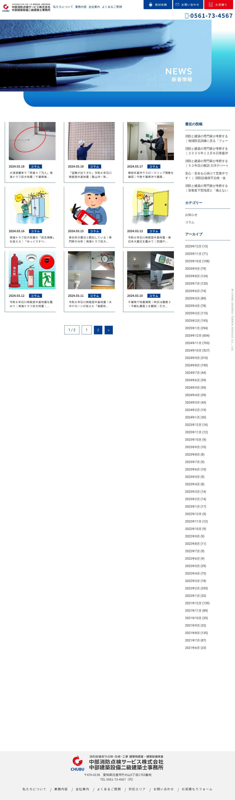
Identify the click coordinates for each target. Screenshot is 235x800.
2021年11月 (193, 610)
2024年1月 (192, 417)
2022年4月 (192, 573)
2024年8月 (192, 365)
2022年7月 (192, 551)
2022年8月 (192, 544)
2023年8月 (192, 454)
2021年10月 (193, 618)
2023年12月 (193, 425)
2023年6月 (192, 469)
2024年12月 (193, 335)
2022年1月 (192, 596)
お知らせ (191, 215)
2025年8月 (192, 276)
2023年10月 (193, 439)
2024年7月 (192, 373)
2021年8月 (192, 633)
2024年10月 (193, 350)
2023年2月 (192, 499)
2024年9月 (192, 358)
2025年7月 (192, 283)
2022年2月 (192, 588)
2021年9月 (192, 625)
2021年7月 (192, 640)
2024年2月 (192, 410)
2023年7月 (192, 462)
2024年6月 (192, 380)
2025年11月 (193, 254)
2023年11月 (193, 432)
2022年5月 (192, 566)
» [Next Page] (109, 331)
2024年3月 (192, 402)
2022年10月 (193, 529)
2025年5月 (192, 298)
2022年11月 (193, 521)
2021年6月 (192, 648)
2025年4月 (192, 306)
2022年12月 (193, 514)
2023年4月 (192, 484)
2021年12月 (193, 603)
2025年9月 (192, 268)
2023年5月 (192, 477)
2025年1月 (192, 328)
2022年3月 (192, 581)
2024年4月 (192, 395)
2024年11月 (193, 343)
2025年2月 (192, 321)
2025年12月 (193, 246)
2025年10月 (193, 261)
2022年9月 (192, 536)
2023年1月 (192, 506)
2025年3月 (192, 313)
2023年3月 (192, 491)
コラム (189, 222)
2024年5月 (192, 387)
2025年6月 (192, 291)
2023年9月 (192, 447)
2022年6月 (192, 558)
